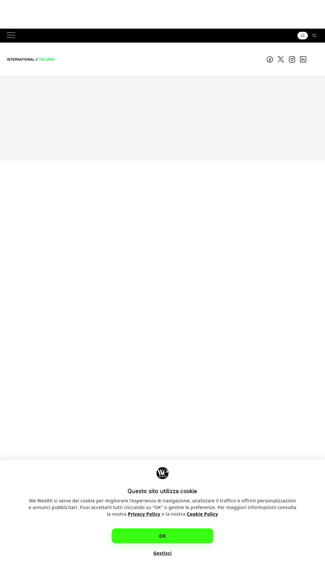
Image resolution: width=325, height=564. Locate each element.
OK (162, 536)
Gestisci (162, 553)
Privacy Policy (144, 514)
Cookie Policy (202, 514)
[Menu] (12, 36)
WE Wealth (162, 59)
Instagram (292, 59)
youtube (314, 59)
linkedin (303, 59)
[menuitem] (21, 60)
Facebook (270, 59)
